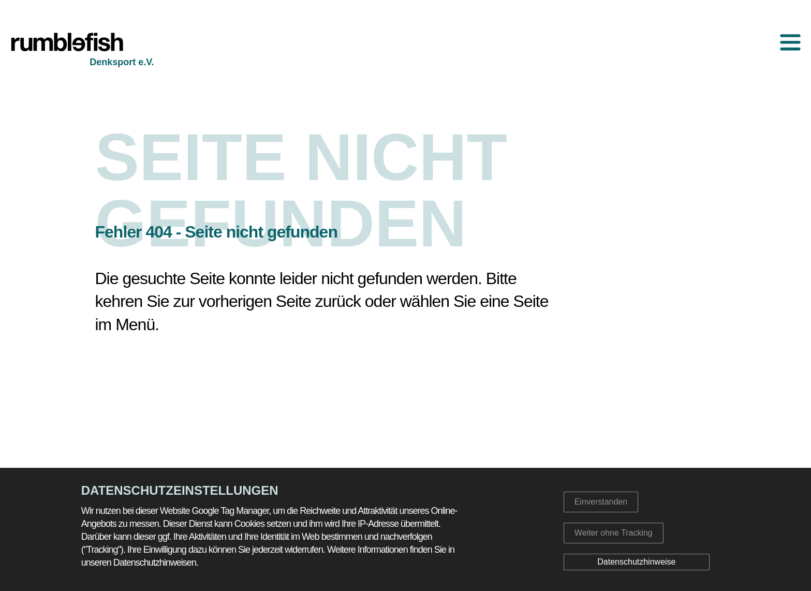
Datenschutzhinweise (636, 561)
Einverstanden (600, 501)
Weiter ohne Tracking (613, 532)
